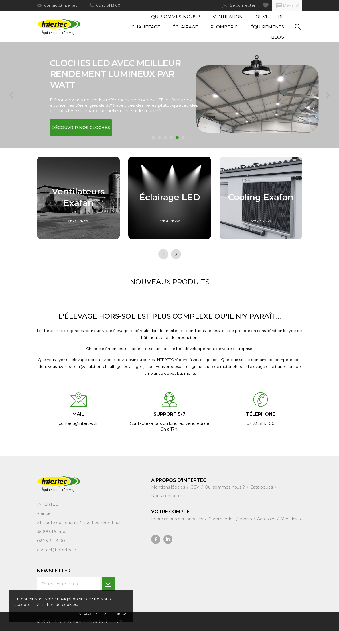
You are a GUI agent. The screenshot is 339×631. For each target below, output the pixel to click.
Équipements (267, 27)
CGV (195, 487)
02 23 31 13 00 (105, 5)
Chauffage (145, 27)
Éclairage (185, 27)
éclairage (132, 366)
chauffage (112, 366)
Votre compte (170, 511)
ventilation (91, 366)
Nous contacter (166, 495)
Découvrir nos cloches (81, 127)
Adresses (266, 518)
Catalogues (262, 487)
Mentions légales (168, 487)
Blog (277, 37)
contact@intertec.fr (59, 5)
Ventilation (228, 16)
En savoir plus (92, 614)
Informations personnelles (177, 518)
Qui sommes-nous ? (175, 16)
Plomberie (224, 27)
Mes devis (291, 518)
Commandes (222, 518)
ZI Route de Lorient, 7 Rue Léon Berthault (79, 522)
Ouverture (269, 16)
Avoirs (246, 518)
